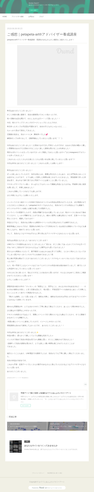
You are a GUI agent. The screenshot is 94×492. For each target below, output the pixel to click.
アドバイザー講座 (18, 16)
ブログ (41, 16)
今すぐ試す (33, 10)
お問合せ (31, 16)
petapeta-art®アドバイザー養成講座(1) (17, 377)
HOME (4, 16)
